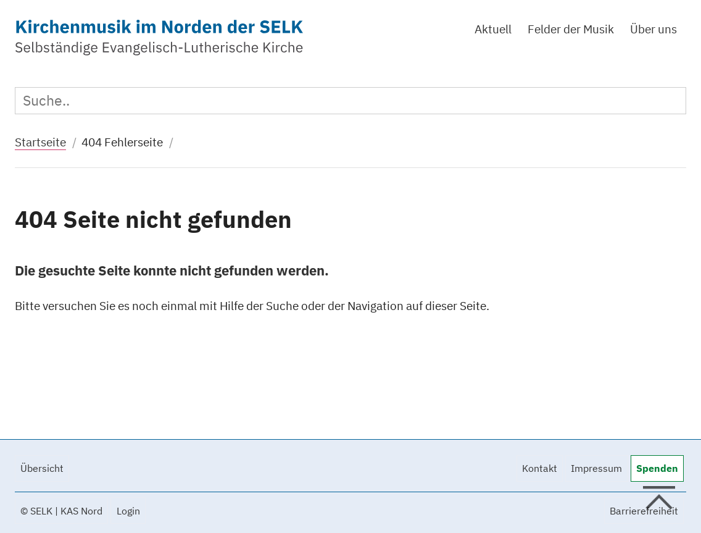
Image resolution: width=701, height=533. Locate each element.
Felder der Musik (571, 28)
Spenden (657, 467)
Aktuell (493, 28)
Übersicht (42, 467)
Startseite (40, 141)
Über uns (653, 28)
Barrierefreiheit (644, 510)
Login (128, 510)
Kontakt (539, 467)
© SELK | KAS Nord (61, 510)
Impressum (596, 467)
